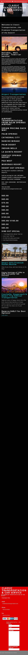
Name (11, 624)
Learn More (5, 277)
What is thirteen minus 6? (13, 647)
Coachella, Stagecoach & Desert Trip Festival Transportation (14, 296)
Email (10, 627)
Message (11, 630)
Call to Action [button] (5, 243)
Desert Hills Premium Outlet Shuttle (13, 263)
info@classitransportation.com (20, 1)
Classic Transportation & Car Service (14, 8)
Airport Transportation (14, 94)
